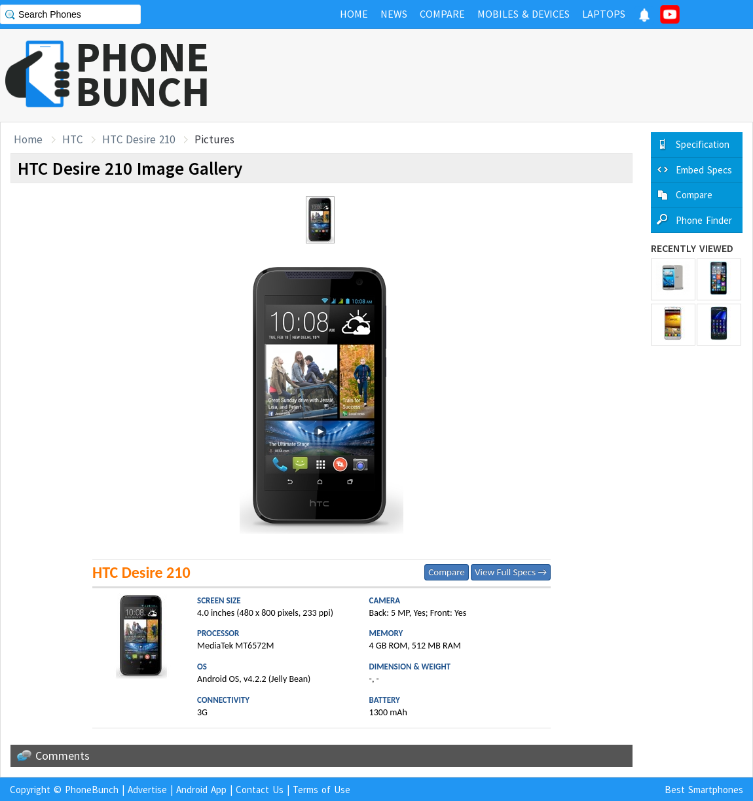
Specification (702, 144)
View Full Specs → (511, 572)
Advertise (147, 789)
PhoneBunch (92, 789)
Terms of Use (321, 789)
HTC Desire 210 (138, 139)
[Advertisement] (514, 75)
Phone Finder (704, 220)
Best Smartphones (704, 789)
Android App (201, 789)
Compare (446, 572)
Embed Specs (704, 170)
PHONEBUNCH (142, 74)
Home (28, 139)
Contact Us (260, 789)
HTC (72, 139)
